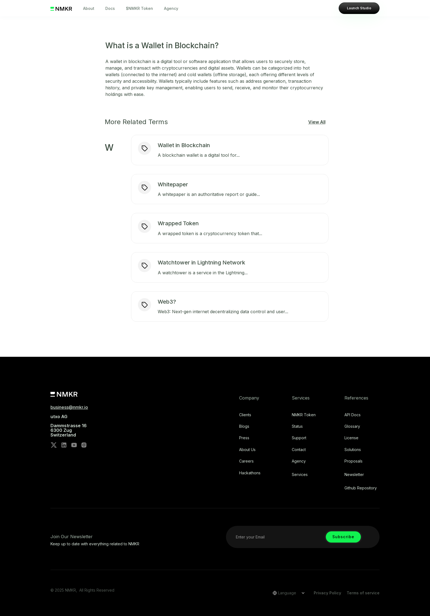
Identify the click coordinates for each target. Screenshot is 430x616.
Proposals (353, 461)
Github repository (360, 488)
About (88, 8)
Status (297, 426)
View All (317, 122)
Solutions (352, 449)
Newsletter (354, 474)
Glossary (352, 426)
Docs (110, 8)
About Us (247, 449)
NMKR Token (304, 415)
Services (300, 474)
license (351, 438)
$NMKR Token (139, 8)
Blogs (244, 426)
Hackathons (250, 473)
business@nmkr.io (69, 407)
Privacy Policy (327, 593)
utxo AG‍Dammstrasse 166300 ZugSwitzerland (68, 425)
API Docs (352, 415)
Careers (246, 461)
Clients (245, 415)
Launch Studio (359, 8)
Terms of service (363, 593)
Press (244, 438)
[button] (287, 593)
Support (299, 438)
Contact (299, 449)
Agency (171, 8)
